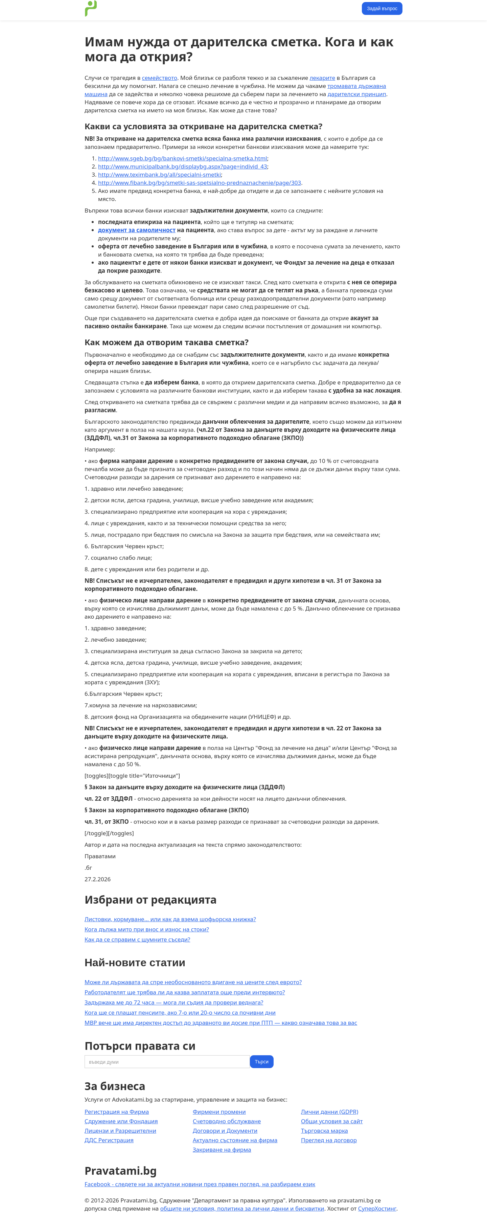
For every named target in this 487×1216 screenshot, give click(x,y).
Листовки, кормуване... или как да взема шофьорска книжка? (170, 919)
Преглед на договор (329, 1140)
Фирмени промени (219, 1111)
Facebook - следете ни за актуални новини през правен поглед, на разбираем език (200, 1184)
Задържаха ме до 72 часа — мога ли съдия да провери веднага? (174, 1002)
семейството (159, 78)
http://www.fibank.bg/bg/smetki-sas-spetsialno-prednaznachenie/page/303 (199, 182)
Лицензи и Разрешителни (120, 1130)
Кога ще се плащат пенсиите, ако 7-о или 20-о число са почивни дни (180, 1012)
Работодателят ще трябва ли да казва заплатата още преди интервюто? (185, 992)
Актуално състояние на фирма (235, 1140)
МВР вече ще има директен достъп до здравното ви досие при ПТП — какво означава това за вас (221, 1022)
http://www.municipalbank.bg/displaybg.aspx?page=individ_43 (182, 166)
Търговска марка (324, 1130)
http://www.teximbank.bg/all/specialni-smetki (159, 174)
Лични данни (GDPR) (329, 1111)
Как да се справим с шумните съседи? (137, 939)
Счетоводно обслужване (227, 1121)
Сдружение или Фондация (121, 1121)
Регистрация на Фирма (117, 1111)
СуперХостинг (377, 1208)
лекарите (322, 78)
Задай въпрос (382, 8)
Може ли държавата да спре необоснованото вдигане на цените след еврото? (193, 982)
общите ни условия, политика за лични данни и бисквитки (242, 1208)
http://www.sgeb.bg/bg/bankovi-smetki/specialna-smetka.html (182, 158)
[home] (91, 8)
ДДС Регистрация (109, 1140)
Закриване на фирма (222, 1149)
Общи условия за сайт (332, 1121)
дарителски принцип (357, 94)
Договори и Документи (225, 1130)
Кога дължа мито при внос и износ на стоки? (147, 929)
